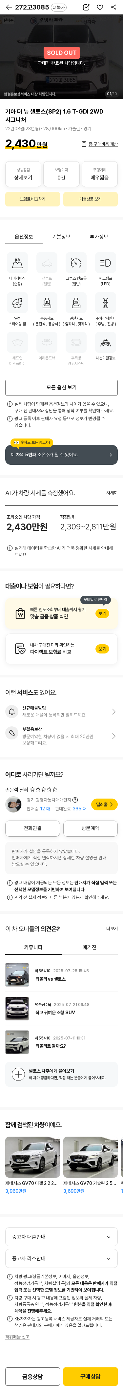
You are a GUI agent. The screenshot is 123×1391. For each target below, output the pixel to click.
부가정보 (99, 237)
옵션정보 (24, 237)
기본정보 (61, 237)
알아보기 (61, 613)
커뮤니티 (33, 947)
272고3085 (41, 7)
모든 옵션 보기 (62, 387)
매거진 (89, 947)
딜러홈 (102, 804)
